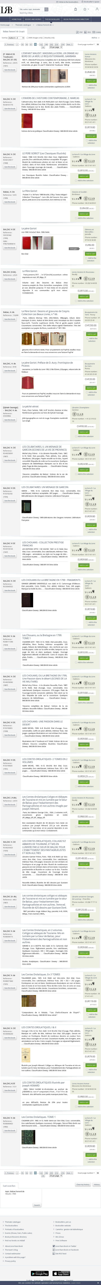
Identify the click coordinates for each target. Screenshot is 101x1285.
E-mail (96, 32)
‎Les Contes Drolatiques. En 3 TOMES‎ (41, 974)
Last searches (9, 1185)
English (29, 1280)
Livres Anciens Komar (80, 1083)
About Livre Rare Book (14, 1246)
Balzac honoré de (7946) (13, 31)
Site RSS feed (59, 1253)
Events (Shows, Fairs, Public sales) (17, 1233)
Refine (96, 38)
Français (37, 1280)
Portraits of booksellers (14, 1229)
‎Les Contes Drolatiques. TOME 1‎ (39, 1116)
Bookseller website (61, 1225)
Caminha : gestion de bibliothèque (69, 1229)
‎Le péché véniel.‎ (30, 406)
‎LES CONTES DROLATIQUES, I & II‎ (39, 1027)
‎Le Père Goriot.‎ (30, 271)
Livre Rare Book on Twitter (64, 1246)
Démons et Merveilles (89, 230)
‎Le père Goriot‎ (29, 228)
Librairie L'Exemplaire (80, 407)
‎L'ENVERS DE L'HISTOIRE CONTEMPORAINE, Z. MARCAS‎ (50, 98)
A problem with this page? (13, 1257)
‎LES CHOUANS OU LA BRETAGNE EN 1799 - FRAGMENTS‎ (51, 579)
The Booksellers (52, 19)
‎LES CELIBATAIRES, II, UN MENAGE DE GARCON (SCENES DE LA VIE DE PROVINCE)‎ (44, 448)
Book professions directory (76, 19)
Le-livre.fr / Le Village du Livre (90, 101)
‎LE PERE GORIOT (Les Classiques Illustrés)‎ (44, 153)
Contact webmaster (11, 1253)
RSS (87, 32)
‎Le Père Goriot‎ (29, 190)
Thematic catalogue (23, 25)
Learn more (75, 1283)
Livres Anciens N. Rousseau (83, 272)
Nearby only (49, 38)
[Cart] (75, 9)
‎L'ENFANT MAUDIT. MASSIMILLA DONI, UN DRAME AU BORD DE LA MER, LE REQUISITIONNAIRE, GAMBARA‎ (50, 55)
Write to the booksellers (67, 2)
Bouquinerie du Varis (90, 364)
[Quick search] (33, 9)
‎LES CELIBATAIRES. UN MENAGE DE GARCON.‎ (45, 487)
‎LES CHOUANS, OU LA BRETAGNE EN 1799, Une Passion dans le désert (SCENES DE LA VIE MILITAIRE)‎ (44, 678)
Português (47, 1280)
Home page (16, 19)
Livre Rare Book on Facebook (65, 1249)
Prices (58, 1233)
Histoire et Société (79, 192)
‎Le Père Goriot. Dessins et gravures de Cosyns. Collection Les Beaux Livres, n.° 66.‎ (46, 313)
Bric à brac (60, 1237)
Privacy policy (9, 1261)
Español (70, 1280)
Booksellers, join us (61, 1222)
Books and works (33, 19)
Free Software (61, 1240)
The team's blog (10, 1249)
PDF (79, 32)
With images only (35, 38)
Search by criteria (26, 13)
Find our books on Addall (13, 1240)
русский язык (58, 1280)
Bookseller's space (90, 2)
